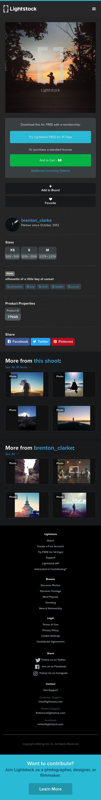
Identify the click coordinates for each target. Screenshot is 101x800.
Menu (93, 8)
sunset (73, 286)
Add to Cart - (51, 160)
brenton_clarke (36, 220)
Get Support (50, 690)
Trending (50, 602)
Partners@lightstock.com (50, 713)
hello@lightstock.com (50, 724)
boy (30, 286)
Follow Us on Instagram (54, 673)
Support (50, 557)
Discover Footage (50, 591)
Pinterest (63, 341)
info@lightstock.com (50, 701)
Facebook (17, 341)
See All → (12, 454)
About (50, 540)
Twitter (40, 341)
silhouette (14, 286)
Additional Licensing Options (50, 170)
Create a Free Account (50, 546)
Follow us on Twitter (54, 660)
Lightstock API (50, 563)
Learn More (50, 789)
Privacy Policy (50, 630)
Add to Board (50, 188)
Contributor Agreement (51, 641)
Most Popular (50, 597)
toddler (58, 286)
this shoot (46, 360)
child (43, 286)
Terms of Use (51, 624)
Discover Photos (50, 585)
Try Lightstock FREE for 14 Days (50, 137)
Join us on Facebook (53, 666)
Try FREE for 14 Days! (50, 552)
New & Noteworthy (50, 608)
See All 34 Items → (18, 367)
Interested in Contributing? (50, 569)
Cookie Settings (50, 636)
